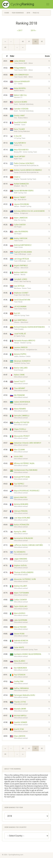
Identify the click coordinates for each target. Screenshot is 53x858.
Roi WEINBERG (19, 552)
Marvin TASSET (20, 197)
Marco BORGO (19, 613)
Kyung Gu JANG (20, 532)
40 (23, 41)
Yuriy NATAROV (20, 143)
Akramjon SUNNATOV (22, 361)
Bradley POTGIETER (21, 422)
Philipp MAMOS (20, 68)
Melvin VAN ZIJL (20, 95)
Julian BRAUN (19, 61)
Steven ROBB (19, 634)
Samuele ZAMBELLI (21, 416)
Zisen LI (17, 177)
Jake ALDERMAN (20, 620)
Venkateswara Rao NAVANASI (25, 470)
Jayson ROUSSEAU (21, 204)
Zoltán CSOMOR (20, 600)
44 (5, 47)
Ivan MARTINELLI (20, 320)
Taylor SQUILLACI (20, 606)
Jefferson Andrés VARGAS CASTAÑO (28, 545)
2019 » (33, 30)
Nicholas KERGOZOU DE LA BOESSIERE (29, 211)
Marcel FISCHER (20, 627)
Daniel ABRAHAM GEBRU (23, 191)
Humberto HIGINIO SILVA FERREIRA (27, 654)
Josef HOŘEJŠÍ (20, 334)
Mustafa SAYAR (20, 709)
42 (35, 41)
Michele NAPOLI (20, 716)
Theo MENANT (19, 388)
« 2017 (19, 30)
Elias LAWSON (19, 736)
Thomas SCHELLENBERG (23, 572)
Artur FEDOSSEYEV (21, 150)
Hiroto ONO (18, 456)
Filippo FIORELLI (20, 429)
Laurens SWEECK (20, 347)
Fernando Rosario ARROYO (24, 341)
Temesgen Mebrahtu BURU (24, 695)
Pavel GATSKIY (19, 156)
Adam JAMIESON (20, 218)
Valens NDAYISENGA (22, 402)
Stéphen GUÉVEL (20, 566)
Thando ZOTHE (20, 702)
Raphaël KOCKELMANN (23, 252)
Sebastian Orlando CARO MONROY (27, 443)
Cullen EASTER (20, 225)
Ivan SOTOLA (19, 286)
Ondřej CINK (18, 681)
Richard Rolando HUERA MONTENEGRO (29, 327)
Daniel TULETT (19, 381)
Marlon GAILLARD (21, 368)
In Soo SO (17, 136)
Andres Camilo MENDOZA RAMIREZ (28, 170)
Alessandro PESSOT (22, 436)
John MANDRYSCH (21, 75)
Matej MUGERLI (20, 88)
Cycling (22, 4)
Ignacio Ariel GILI (20, 497)
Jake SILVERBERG (21, 232)
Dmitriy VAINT (19, 116)
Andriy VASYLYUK (20, 238)
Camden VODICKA (21, 109)
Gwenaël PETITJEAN (22, 477)
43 (42, 41)
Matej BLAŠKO (19, 661)
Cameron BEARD (20, 102)
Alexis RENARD (20, 409)
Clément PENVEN (20, 511)
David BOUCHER (20, 122)
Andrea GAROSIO (20, 272)
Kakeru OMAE (19, 375)
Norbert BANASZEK (21, 184)
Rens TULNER (19, 129)
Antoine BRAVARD (21, 504)
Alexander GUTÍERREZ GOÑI (25, 579)
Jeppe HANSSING (20, 559)
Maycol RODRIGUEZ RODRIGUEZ (26, 491)
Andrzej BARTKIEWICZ (23, 245)
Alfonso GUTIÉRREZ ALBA (24, 463)
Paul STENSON (19, 675)
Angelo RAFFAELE (21, 266)
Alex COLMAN (19, 450)
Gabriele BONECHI (21, 641)
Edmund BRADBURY (22, 81)
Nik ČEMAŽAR (19, 395)
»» (22, 47)
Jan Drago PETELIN (21, 259)
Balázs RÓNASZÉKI (21, 525)
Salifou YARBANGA (21, 688)
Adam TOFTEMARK (21, 593)
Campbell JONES (20, 279)
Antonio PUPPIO (20, 354)
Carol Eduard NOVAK (22, 300)
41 (29, 41)
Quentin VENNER (20, 722)
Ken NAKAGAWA (20, 668)
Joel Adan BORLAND (22, 518)
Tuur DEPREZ (19, 484)
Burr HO (17, 313)
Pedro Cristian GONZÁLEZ (24, 163)
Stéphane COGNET (21, 293)
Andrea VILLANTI (20, 586)
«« (5, 41)
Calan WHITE (19, 647)
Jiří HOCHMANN (20, 307)
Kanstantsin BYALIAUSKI (23, 538)
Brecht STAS (19, 729)
